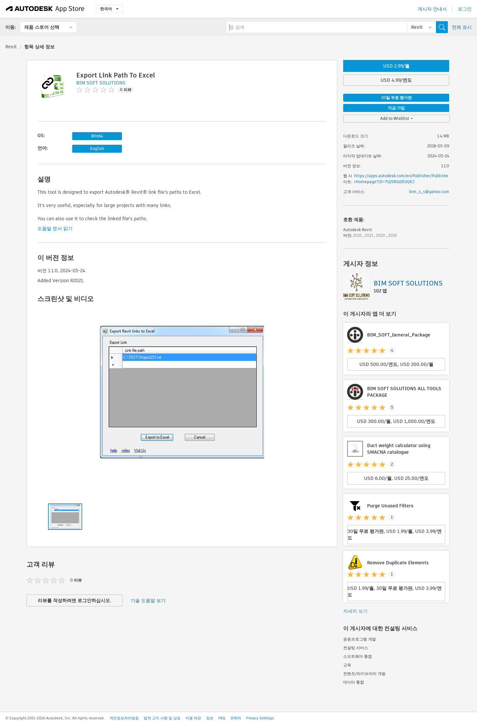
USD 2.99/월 (396, 66)
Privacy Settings (260, 718)
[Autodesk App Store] (45, 9)
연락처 (235, 718)
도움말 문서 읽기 (55, 228)
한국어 (109, 9)
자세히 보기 (355, 611)
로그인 (465, 9)
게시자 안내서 (432, 9)
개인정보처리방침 (124, 718)
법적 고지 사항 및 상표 (162, 718)
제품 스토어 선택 (41, 27)
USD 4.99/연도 (396, 80)
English (97, 148)
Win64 (97, 136)
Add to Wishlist (396, 118)
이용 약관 (193, 718)
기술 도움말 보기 (148, 600)
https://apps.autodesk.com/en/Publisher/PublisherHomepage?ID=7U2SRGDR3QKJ (401, 178)
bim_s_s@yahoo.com (429, 191)
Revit (11, 46)
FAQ (221, 718)
